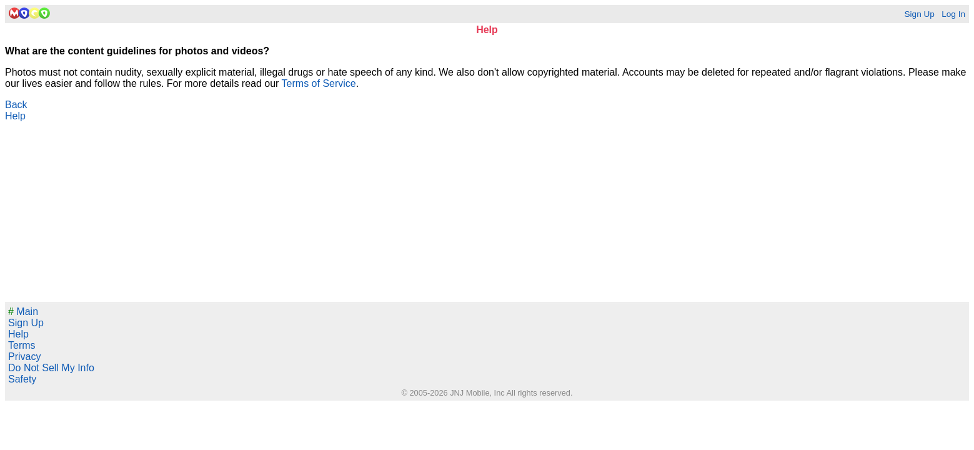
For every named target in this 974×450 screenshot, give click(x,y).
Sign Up (919, 14)
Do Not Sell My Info (51, 367)
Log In (953, 14)
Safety (22, 379)
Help (15, 116)
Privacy (24, 356)
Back (16, 104)
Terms (22, 345)
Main (23, 311)
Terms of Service (319, 83)
